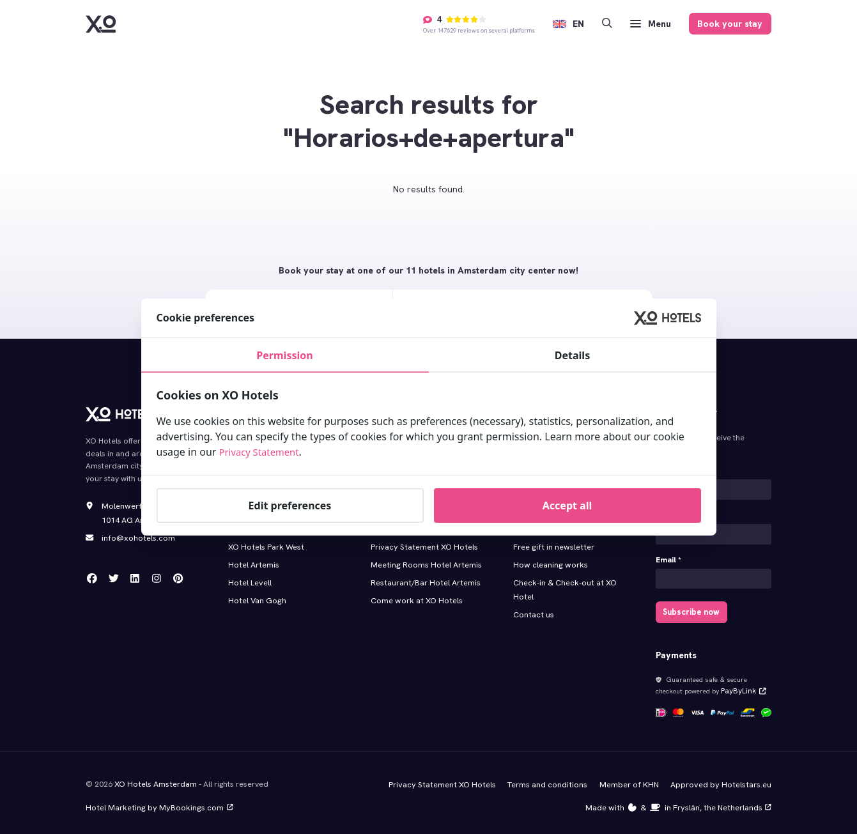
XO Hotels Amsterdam (154, 778)
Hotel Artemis (252, 560)
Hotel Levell (249, 577)
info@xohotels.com (137, 536)
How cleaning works (549, 560)
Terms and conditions (552, 779)
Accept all (567, 505)
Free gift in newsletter (552, 542)
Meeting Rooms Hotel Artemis (424, 560)
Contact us (533, 608)
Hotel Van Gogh (256, 594)
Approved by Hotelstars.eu (722, 779)
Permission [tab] (284, 355)
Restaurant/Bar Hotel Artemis (424, 577)
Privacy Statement (262, 452)
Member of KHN (633, 779)
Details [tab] (572, 355)
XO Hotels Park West (265, 542)
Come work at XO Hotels (415, 594)
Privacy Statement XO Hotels (421, 542)
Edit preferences (290, 505)
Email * (668, 558)
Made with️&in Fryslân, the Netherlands (681, 801)
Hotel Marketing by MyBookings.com (156, 801)
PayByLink (740, 687)
